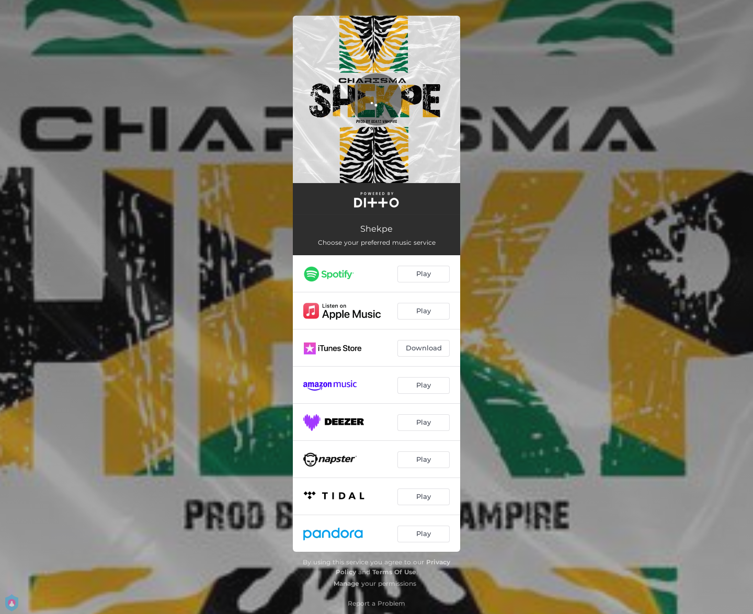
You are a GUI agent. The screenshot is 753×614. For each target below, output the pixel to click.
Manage (346, 583)
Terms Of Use (394, 572)
